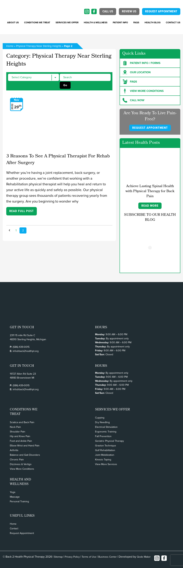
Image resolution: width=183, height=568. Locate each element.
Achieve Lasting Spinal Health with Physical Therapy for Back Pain (149, 191)
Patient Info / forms (141, 63)
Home (9, 46)
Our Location (137, 72)
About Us (13, 22)
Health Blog (152, 22)
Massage (15, 496)
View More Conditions (22, 468)
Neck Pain (15, 427)
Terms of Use (89, 556)
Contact (14, 528)
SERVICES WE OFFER (67, 22)
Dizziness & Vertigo (20, 464)
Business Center (107, 556)
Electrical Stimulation (106, 427)
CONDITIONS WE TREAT (37, 22)
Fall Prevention (103, 436)
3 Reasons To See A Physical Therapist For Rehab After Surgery (58, 160)
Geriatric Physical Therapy (109, 440)
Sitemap (58, 556)
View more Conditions (143, 91)
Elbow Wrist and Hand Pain (24, 445)
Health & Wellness (95, 22)
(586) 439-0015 (21, 346)
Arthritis (14, 450)
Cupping (99, 417)
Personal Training (19, 501)
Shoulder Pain (17, 431)
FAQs (136, 22)
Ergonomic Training (105, 431)
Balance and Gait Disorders (25, 454)
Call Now (133, 100)
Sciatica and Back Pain (22, 422)
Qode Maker (144, 556)
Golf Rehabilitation (105, 450)
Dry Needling (102, 422)
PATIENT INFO (120, 22)
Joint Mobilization (104, 454)
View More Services (106, 464)
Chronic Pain (17, 459)
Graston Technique (105, 445)
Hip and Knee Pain (20, 436)
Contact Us (173, 22)
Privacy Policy (72, 556)
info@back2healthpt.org (26, 351)
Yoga (12, 492)
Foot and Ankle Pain (21, 440)
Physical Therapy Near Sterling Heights (38, 46)
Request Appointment (22, 533)
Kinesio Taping (103, 459)
